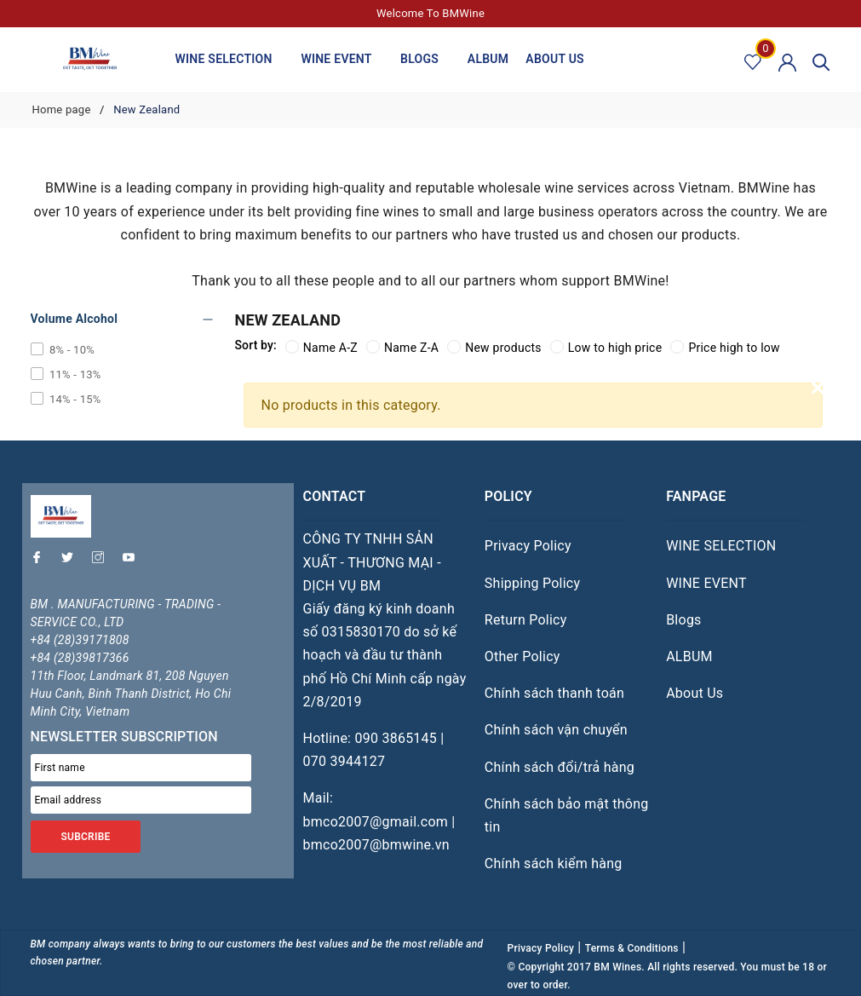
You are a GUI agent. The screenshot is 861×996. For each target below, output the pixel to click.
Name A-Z (321, 347)
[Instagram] (102, 561)
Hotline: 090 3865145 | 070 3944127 (373, 749)
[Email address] (141, 800)
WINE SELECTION (229, 59)
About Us (554, 59)
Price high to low (724, 347)
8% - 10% (71, 349)
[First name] (141, 767)
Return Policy (526, 620)
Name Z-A (402, 347)
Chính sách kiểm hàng (554, 863)
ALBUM (488, 59)
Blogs (425, 59)
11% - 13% (74, 374)
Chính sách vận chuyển (556, 730)
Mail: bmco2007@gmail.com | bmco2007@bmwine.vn (378, 821)
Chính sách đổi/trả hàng (559, 767)
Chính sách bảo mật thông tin (567, 815)
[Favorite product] (753, 61)
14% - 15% (74, 399)
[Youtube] (133, 561)
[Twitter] (71, 561)
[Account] (787, 61)
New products (494, 347)
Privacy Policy (528, 546)
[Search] (821, 61)
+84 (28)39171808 (80, 640)
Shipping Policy (532, 583)
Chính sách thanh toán (554, 693)
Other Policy (522, 656)
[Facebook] (41, 561)
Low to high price (606, 347)
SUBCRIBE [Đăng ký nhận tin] (85, 837)
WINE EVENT (342, 59)
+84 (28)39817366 (80, 658)
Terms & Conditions (632, 948)
